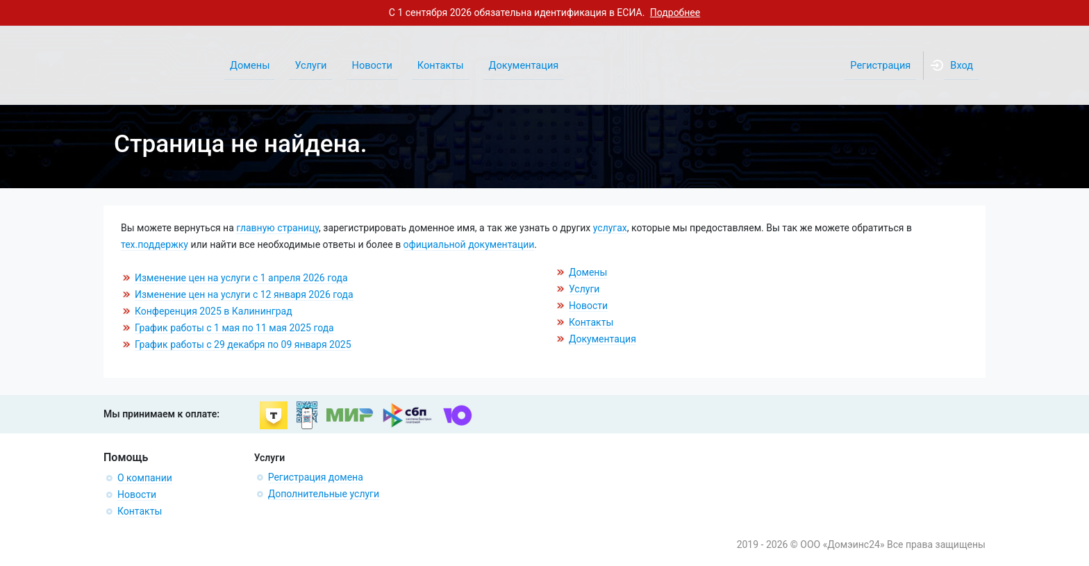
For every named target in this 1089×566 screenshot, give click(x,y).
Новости (588, 305)
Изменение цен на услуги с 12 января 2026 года (244, 294)
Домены (588, 272)
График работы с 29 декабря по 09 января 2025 (243, 344)
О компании (144, 477)
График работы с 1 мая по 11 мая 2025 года (234, 327)
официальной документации (469, 244)
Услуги (584, 288)
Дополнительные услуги (323, 493)
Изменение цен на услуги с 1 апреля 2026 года (241, 277)
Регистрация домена (315, 477)
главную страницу (277, 227)
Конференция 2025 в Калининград (213, 311)
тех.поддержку (154, 244)
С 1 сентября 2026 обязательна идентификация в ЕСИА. (544, 12)
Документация (602, 338)
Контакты (591, 322)
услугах (610, 227)
